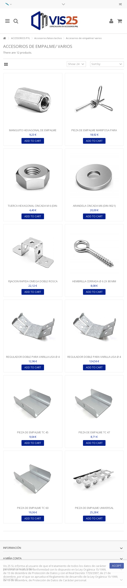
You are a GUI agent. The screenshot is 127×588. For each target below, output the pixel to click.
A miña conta (12, 558)
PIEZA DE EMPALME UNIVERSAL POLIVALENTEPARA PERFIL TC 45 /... (94, 509)
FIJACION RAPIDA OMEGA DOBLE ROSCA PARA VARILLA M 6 (32, 283)
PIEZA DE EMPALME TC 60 (32, 508)
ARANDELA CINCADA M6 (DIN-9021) (94, 206)
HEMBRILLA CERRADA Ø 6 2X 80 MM (94, 281)
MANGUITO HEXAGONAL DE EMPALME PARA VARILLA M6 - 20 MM (32, 132)
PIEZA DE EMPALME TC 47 (94, 432)
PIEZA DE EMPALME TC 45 (32, 432)
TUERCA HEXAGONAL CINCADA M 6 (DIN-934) (33, 207)
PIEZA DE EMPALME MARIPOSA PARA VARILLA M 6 (94, 132)
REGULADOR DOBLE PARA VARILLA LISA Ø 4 (33, 357)
